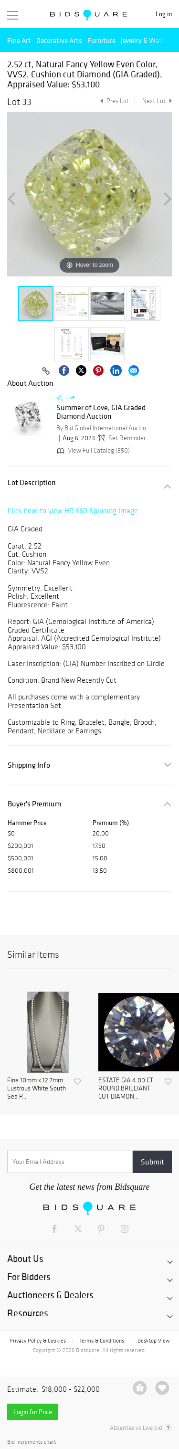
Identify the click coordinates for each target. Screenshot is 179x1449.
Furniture (101, 40)
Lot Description (32, 482)
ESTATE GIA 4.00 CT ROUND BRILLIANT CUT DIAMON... (125, 1088)
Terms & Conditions (101, 1340)
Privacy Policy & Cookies (38, 1340)
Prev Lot (113, 101)
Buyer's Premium (34, 803)
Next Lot (157, 101)
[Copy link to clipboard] (46, 371)
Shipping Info (29, 765)
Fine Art (19, 40)
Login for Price (32, 1411)
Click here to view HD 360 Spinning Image (73, 510)
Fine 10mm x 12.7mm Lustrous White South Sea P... (36, 1088)
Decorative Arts (59, 40)
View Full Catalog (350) (92, 450)
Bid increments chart (31, 1442)
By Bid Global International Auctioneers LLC (104, 428)
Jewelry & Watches (148, 40)
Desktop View (153, 1340)
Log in (164, 14)
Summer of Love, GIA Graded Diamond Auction (101, 411)
